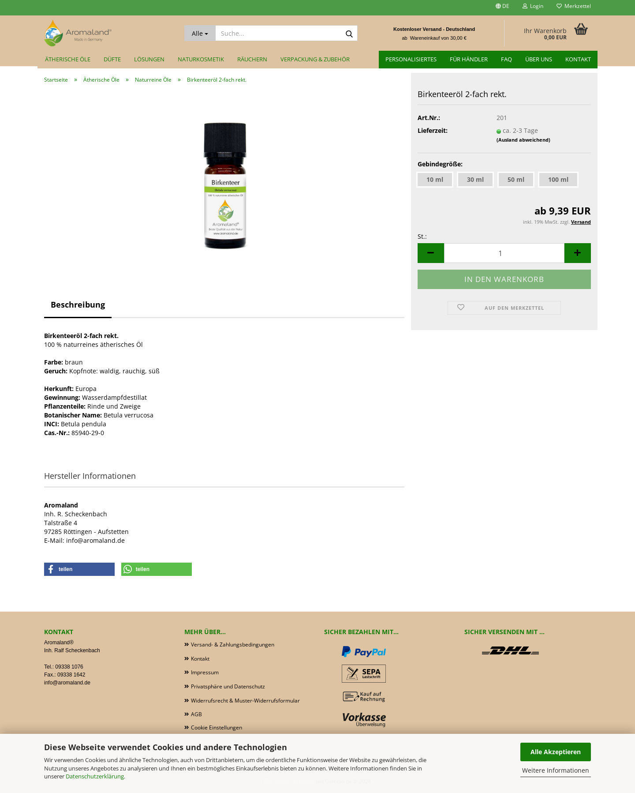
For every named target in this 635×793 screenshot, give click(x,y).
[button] (502, 7)
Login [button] (533, 6)
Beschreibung (78, 304)
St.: (422, 236)
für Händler (469, 59)
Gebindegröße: (440, 164)
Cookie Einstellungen (216, 727)
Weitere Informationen (555, 770)
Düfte (112, 59)
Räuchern (252, 59)
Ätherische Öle (67, 59)
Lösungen (149, 59)
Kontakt (578, 59)
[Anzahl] (504, 253)
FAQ (506, 59)
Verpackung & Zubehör (315, 59)
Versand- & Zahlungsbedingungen (232, 644)
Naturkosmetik (201, 59)
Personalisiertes (411, 59)
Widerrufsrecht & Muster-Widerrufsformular (245, 700)
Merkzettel (574, 6)
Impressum (205, 672)
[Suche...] (200, 33)
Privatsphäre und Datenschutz (228, 686)
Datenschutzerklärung (95, 776)
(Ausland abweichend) (523, 139)
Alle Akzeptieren (555, 752)
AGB (196, 714)
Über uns (538, 59)
